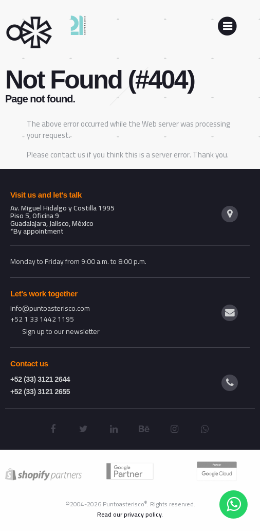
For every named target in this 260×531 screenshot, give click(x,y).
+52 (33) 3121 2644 (40, 379)
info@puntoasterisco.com (50, 308)
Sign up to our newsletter (61, 331)
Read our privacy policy (129, 514)
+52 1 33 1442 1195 (42, 319)
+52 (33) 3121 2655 (40, 391)
